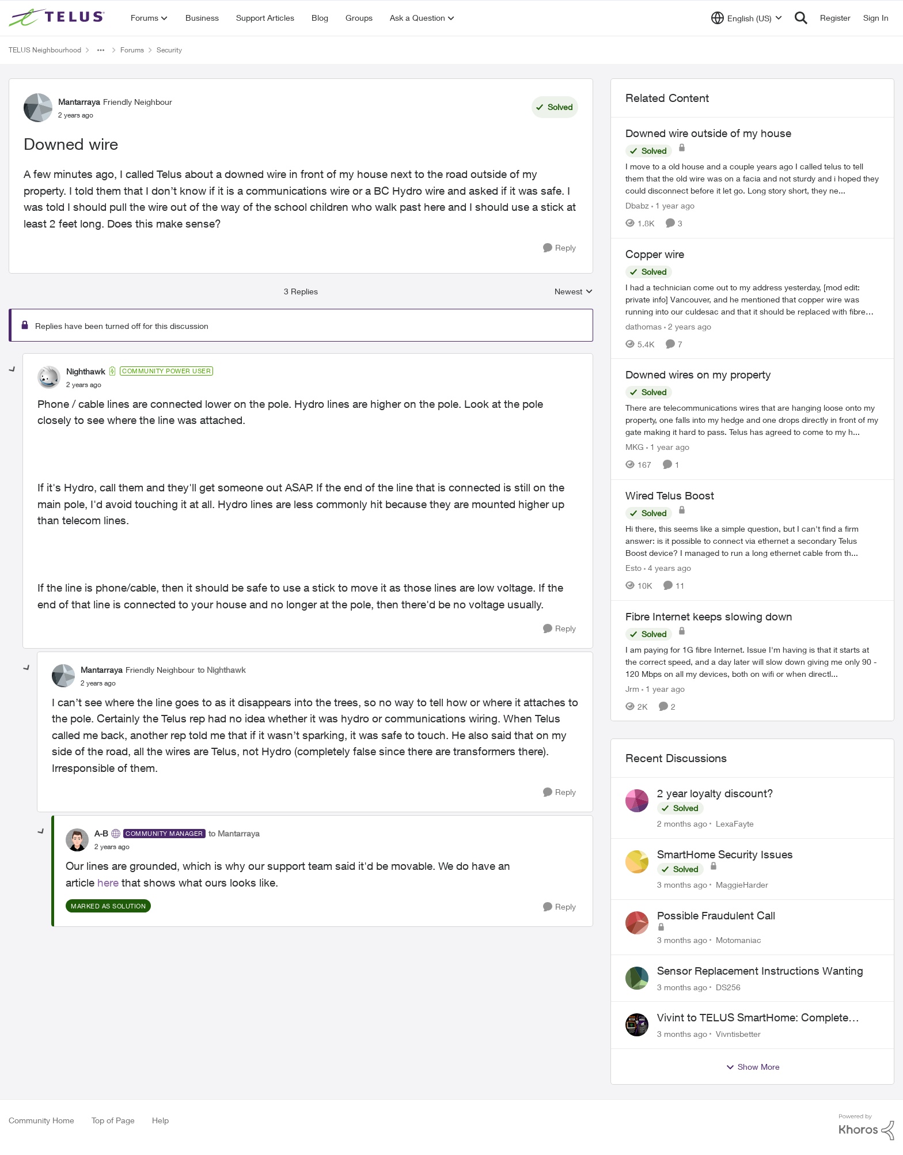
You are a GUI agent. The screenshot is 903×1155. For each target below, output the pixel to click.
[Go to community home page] (58, 18)
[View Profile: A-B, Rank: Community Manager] (77, 839)
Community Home (41, 1120)
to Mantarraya (234, 833)
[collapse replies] (13, 370)
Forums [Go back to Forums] (132, 50)
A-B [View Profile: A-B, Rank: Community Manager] (101, 833)
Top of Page (113, 1120)
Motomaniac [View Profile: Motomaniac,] (738, 940)
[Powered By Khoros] (866, 1127)
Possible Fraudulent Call (716, 915)
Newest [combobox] (574, 291)
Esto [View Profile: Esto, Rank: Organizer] (633, 568)
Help (160, 1120)
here (108, 882)
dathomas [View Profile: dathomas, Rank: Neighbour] (643, 326)
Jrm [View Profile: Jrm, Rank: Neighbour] (632, 688)
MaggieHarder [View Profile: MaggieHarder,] (742, 884)
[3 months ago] (682, 884)
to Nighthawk (221, 670)
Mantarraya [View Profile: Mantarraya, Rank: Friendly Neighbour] (79, 102)
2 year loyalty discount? (715, 793)
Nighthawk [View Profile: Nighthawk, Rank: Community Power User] (85, 371)
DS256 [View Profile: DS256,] (728, 986)
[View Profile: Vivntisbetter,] (636, 1024)
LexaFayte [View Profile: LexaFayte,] (735, 823)
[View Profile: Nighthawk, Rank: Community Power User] (48, 377)
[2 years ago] (687, 326)
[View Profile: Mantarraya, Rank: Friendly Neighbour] (38, 107)
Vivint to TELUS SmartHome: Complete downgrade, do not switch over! (752, 1018)
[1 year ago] (673, 205)
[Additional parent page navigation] (101, 50)
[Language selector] (746, 17)
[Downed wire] (83, 385)
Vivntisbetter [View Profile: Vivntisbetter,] (738, 1034)
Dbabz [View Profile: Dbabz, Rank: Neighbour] (637, 205)
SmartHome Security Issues (725, 854)
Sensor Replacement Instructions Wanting (760, 970)
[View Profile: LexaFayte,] (636, 800)
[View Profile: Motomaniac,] (636, 922)
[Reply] (559, 248)
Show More (753, 1067)
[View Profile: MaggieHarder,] (636, 861)
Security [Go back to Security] (169, 50)
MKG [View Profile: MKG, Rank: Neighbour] (634, 447)
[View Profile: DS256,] (636, 978)
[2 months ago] (682, 823)
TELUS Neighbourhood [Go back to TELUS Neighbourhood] (45, 50)
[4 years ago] (667, 568)
